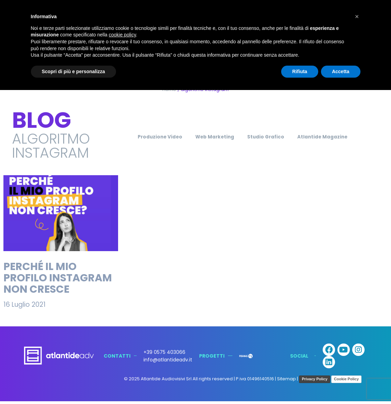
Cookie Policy (346, 382)
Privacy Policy (314, 382)
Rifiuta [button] (299, 71)
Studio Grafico (269, 137)
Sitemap (286, 381)
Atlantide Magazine (334, 137)
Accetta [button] (340, 71)
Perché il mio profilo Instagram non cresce (57, 277)
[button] (357, 16)
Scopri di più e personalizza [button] (73, 71)
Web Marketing (210, 137)
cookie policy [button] (122, 34)
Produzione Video (148, 137)
